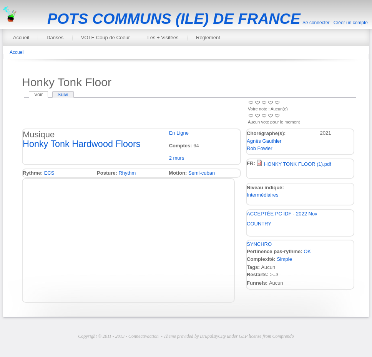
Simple (284, 259)
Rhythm (127, 173)
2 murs (176, 158)
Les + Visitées (162, 37)
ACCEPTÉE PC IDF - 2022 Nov (282, 214)
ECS (49, 173)
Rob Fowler (259, 148)
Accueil (21, 37)
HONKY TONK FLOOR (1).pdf (297, 164)
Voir (41, 94)
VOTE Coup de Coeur (105, 37)
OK (307, 251)
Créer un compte (351, 22)
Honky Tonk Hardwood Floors (81, 144)
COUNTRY (259, 224)
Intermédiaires (262, 195)
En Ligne (179, 133)
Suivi (63, 94)
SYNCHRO (259, 244)
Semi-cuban (201, 173)
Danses (54, 37)
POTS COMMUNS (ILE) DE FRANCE (174, 18)
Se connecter (316, 22)
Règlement (208, 37)
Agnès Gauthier (264, 141)
